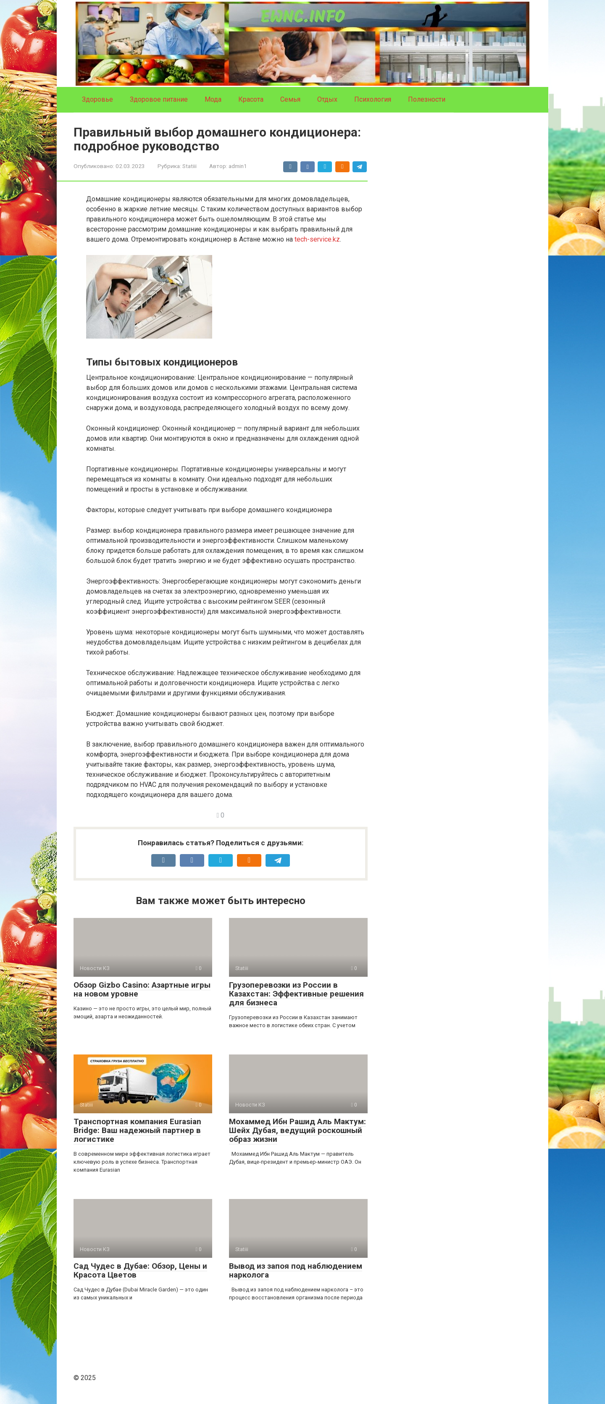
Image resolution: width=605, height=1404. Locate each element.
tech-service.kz (317, 239)
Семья (290, 99)
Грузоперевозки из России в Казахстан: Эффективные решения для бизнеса (296, 993)
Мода (213, 99)
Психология (372, 99)
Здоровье (97, 99)
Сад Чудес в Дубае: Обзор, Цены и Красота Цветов (140, 1270)
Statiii (189, 166)
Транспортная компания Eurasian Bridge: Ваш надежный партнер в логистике (137, 1130)
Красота (250, 99)
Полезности (426, 99)
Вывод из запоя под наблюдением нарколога (295, 1270)
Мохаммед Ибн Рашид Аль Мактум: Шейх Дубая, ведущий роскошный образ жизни (297, 1130)
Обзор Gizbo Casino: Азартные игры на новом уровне (142, 989)
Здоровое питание (159, 99)
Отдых (327, 99)
